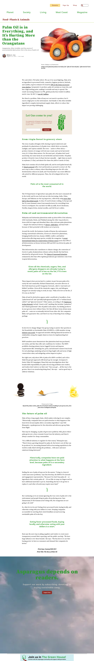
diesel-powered (29, 168)
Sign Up (66, 5)
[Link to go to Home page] (23, 6)
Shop (75, 5)
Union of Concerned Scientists (57, 256)
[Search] (84, 5)
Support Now (47, 594)
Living (43, 13)
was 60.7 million (43, 95)
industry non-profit (28, 334)
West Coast (62, 13)
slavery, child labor (51, 226)
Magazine (82, 13)
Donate (55, 5)
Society (27, 13)
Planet (10, 13)
